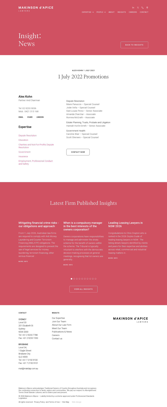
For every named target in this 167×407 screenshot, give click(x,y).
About (112, 12)
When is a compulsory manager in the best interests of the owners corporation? (82, 226)
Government (25, 152)
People (101, 12)
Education (23, 140)
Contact (144, 12)
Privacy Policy (39, 402)
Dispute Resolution (28, 135)
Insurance (23, 156)
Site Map (65, 402)
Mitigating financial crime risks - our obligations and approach (39, 224)
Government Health (76, 130)
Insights (121, 12)
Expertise (88, 12)
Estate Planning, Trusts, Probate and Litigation (88, 122)
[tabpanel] (41, 244)
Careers (133, 12)
